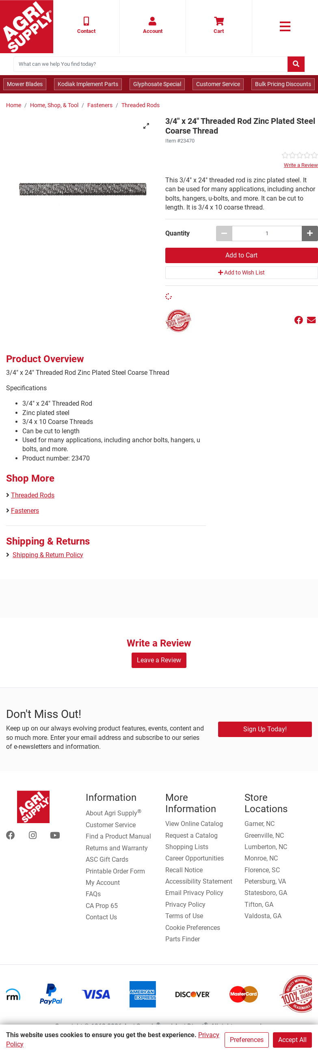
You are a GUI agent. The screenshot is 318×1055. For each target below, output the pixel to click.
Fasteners (99, 105)
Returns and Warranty (117, 848)
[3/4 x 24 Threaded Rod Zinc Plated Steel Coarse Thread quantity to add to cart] (267, 233)
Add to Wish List (241, 272)
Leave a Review (159, 660)
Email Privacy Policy (194, 893)
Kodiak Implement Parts (88, 84)
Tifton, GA (258, 904)
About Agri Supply (113, 812)
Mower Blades (25, 84)
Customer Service (218, 84)
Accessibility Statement (198, 881)
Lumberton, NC (265, 847)
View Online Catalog (194, 824)
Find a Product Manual (118, 836)
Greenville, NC (264, 835)
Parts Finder (182, 939)
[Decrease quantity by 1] (224, 233)
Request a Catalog (191, 835)
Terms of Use (184, 916)
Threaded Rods (140, 105)
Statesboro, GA (265, 893)
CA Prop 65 (102, 906)
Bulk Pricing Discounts (283, 84)
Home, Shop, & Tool (54, 105)
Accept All (292, 1040)
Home (13, 105)
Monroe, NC (261, 858)
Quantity (177, 233)
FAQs (93, 894)
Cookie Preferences (192, 928)
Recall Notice (184, 870)
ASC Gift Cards (107, 859)
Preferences (247, 1040)
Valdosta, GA (262, 916)
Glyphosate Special (157, 84)
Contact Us (101, 917)
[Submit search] (296, 64)
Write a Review (301, 165)
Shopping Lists (186, 847)
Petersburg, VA (265, 881)
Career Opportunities (194, 858)
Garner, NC (259, 824)
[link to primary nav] (285, 26)
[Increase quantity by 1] (310, 233)
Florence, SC (262, 870)
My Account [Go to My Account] (103, 882)
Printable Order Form (115, 871)
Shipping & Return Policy (48, 555)
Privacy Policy (185, 904)
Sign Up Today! (265, 729)
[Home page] (26, 26)
